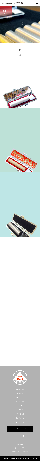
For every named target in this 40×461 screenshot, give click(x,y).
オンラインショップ (20, 429)
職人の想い (20, 389)
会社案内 (20, 444)
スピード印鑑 (20, 401)
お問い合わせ (20, 414)
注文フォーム (20, 418)
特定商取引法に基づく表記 (20, 451)
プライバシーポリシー (20, 448)
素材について (20, 397)
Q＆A (20, 406)
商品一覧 (20, 393)
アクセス (20, 410)
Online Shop (20, 422)
